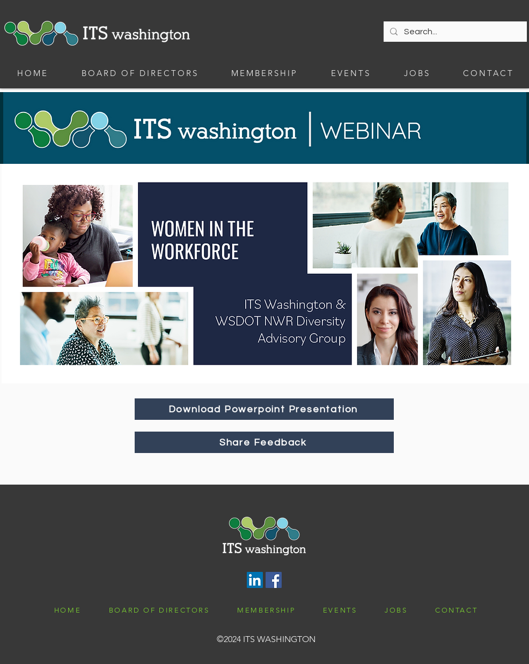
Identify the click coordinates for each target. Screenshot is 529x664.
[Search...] (454, 31)
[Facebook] (274, 580)
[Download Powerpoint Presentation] (264, 409)
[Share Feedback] (264, 442)
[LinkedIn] (255, 580)
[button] (264, 73)
